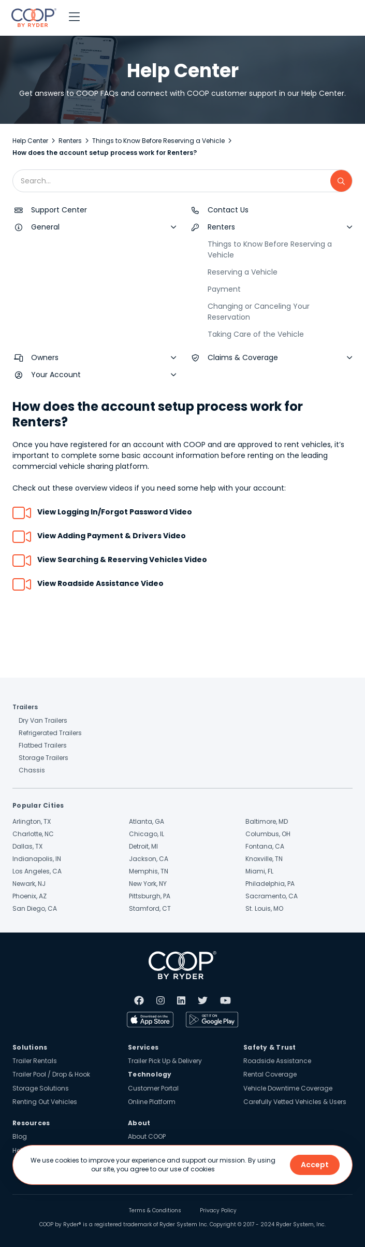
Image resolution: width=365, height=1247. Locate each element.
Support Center (59, 210)
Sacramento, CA (271, 896)
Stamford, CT (150, 908)
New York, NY (148, 883)
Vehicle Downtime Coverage (287, 1088)
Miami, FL (259, 871)
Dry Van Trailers (43, 720)
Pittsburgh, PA (149, 896)
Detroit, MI (143, 846)
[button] (74, 17)
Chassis (32, 770)
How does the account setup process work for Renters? (104, 152)
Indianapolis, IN (36, 858)
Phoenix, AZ (29, 896)
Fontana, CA (264, 846)
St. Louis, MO (264, 908)
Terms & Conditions (155, 1210)
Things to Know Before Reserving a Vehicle (158, 140)
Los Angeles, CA (37, 871)
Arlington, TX (31, 821)
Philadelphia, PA (270, 883)
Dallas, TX (27, 846)
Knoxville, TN (264, 858)
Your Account (56, 374)
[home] (31, 17)
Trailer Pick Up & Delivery (165, 1060)
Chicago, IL (146, 833)
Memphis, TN (148, 871)
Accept (315, 1164)
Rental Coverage (270, 1074)
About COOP (147, 1136)
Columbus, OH (267, 833)
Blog (19, 1136)
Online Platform (152, 1101)
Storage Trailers (43, 757)
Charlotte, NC (33, 833)
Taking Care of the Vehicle (256, 334)
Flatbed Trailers (43, 745)
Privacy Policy (218, 1210)
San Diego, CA (34, 908)
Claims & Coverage (243, 357)
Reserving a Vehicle (243, 272)
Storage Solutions (40, 1088)
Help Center (30, 140)
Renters (70, 140)
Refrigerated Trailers (50, 732)
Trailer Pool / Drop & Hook (51, 1074)
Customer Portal (153, 1088)
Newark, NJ (29, 883)
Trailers (25, 707)
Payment (224, 289)
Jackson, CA (148, 858)
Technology (150, 1074)
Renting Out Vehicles (44, 1101)
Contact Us (228, 210)
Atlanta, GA (146, 821)
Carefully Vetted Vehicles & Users (294, 1101)
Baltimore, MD (266, 821)
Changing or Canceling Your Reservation (259, 311)
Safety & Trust (269, 1047)
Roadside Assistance (277, 1060)
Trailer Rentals (34, 1060)
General (45, 227)
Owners (45, 357)
